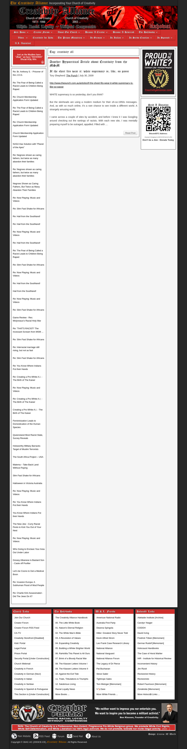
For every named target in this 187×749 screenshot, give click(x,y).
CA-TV (17, 633)
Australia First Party (105, 623)
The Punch (72, 75)
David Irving (143, 633)
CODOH (142, 628)
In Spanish (163, 38)
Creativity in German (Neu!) (27, 674)
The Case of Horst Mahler (150, 653)
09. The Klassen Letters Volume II (71, 668)
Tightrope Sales (104, 679)
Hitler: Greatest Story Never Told (112, 633)
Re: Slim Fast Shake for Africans (28, 208)
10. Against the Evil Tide (67, 674)
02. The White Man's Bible (68, 633)
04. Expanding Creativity (67, 643)
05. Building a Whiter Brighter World (72, 648)
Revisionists (143, 679)
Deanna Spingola (104, 628)
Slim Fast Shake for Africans (26, 475)
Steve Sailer (102, 674)
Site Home (20, 32)
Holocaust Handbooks (148, 648)
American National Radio (108, 617)
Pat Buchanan (103, 668)
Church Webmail (22, 663)
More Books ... (62, 694)
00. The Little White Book (67, 623)
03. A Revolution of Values (68, 638)
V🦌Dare (100, 689)
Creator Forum (42, 32)
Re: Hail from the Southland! (26, 216)
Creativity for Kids (43, 38)
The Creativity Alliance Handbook (71, 617)
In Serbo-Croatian (139, 38)
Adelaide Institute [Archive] (150, 617)
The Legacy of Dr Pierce (108, 663)
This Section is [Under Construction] (31, 694)
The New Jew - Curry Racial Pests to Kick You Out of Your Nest (27, 527)
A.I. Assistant (23, 43)
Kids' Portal (19, 643)
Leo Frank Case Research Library (112, 643)
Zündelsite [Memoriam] (149, 689)
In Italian (115, 38)
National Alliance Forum (107, 658)
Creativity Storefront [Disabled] (29, 638)
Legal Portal (20, 648)
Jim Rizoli (142, 668)
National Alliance (104, 648)
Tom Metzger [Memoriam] (108, 684)
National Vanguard (105, 653)
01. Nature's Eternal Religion (69, 628)
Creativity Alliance (57, 742)
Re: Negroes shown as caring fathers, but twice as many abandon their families (27, 158)
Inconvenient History (147, 663)
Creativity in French (23, 668)
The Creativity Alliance (29, 3)
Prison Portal (20, 653)
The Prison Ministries (70, 38)
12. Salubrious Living (65, 684)
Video (19, 38)
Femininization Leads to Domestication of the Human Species (26, 424)
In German (96, 38)
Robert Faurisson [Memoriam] (152, 684)
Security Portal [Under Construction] (31, 658)
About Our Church (67, 32)
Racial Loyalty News (65, 689)
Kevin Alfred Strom (105, 638)
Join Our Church (22, 617)
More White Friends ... (107, 694)
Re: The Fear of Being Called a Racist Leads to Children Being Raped (28, 85)
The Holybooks (147, 32)
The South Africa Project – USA (28, 457)
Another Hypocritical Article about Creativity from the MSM (88, 63)
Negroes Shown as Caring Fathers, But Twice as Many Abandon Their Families (26, 186)
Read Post (130, 133)
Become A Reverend (123, 32)
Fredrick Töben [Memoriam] (151, 638)
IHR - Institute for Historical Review (154, 658)
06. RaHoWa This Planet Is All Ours (72, 653)
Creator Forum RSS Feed (26, 628)
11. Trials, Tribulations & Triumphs (71, 679)
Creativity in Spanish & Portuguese (31, 689)
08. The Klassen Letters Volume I (71, 663)
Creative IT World (166, 734)
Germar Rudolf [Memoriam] (151, 643)
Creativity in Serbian (24, 684)
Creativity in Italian (23, 679)
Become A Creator (95, 32)
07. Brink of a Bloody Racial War (71, 658)
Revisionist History (146, 674)
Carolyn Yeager (145, 623)
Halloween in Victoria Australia (27, 483)
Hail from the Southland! (24, 291)
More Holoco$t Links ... (149, 694)
